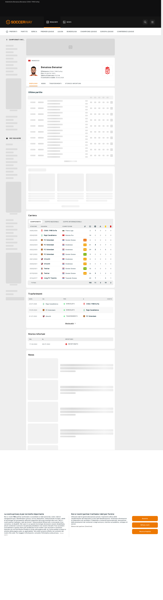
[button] (145, 22)
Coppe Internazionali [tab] (72, 222)
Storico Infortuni (73, 83)
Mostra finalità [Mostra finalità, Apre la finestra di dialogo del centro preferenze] (145, 531)
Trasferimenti (55, 83)
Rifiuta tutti (145, 525)
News (43, 83)
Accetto (145, 518)
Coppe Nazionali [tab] (52, 222)
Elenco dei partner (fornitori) (81, 526)
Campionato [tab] (35, 222)
